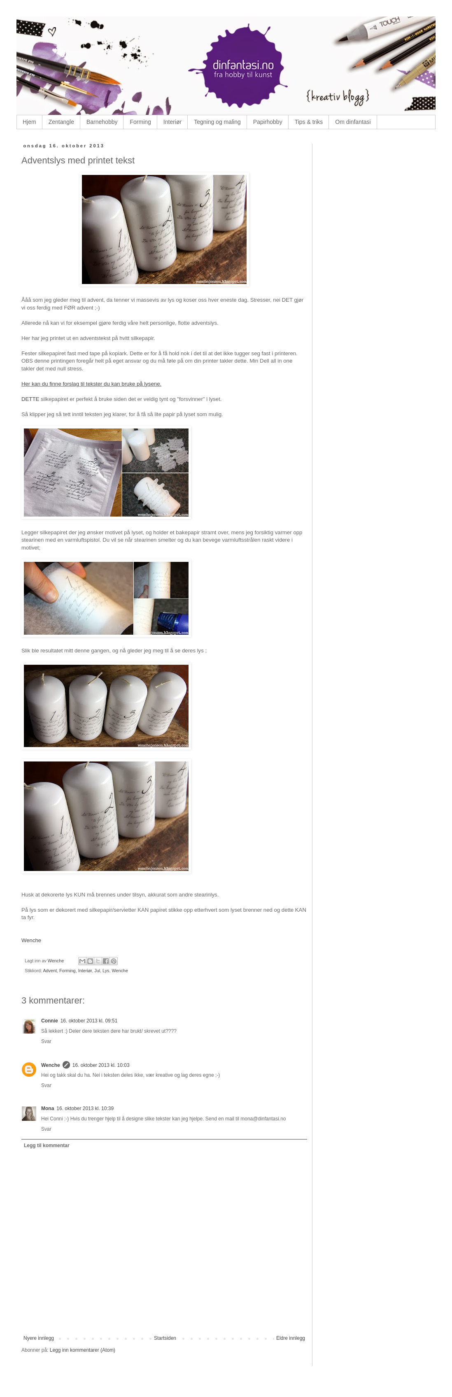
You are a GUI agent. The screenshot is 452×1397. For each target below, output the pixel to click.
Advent (50, 970)
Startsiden (165, 1338)
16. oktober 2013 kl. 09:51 (89, 1021)
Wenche (31, 940)
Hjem (29, 122)
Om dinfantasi (352, 122)
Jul (97, 970)
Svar (46, 1041)
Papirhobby (267, 122)
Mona (47, 1108)
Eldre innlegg (290, 1338)
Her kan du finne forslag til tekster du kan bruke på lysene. (91, 384)
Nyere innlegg (38, 1338)
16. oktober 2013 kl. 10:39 (85, 1108)
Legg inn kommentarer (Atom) (82, 1350)
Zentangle (61, 122)
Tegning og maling (217, 122)
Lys (106, 970)
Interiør (172, 122)
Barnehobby (102, 122)
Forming (140, 122)
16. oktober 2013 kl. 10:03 (101, 1065)
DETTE (31, 399)
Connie (49, 1021)
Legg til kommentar (47, 1145)
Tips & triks (309, 122)
